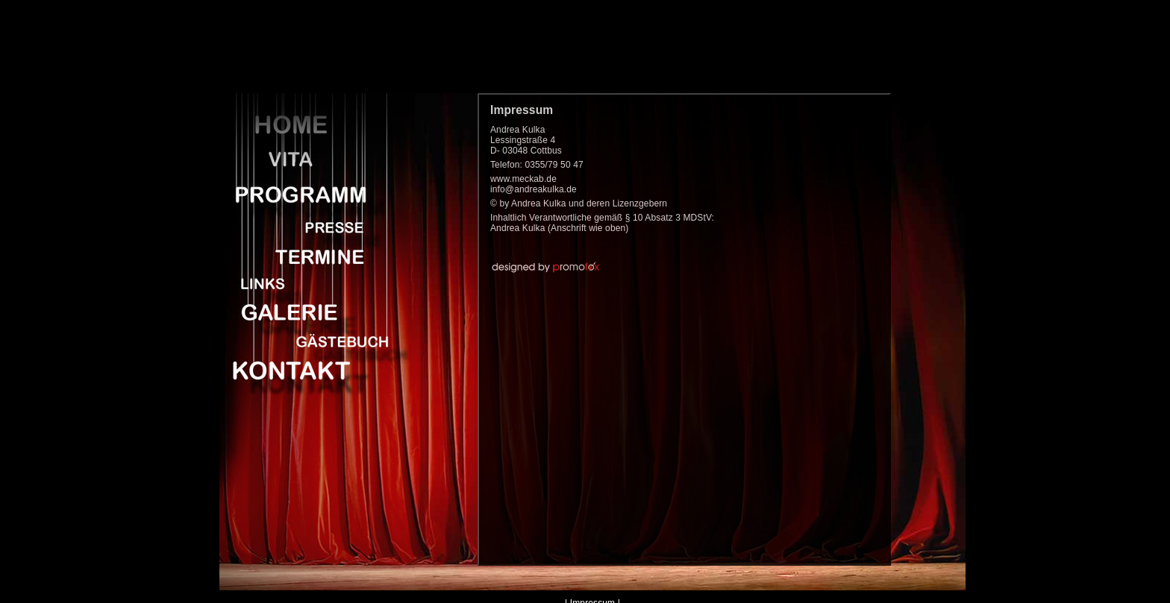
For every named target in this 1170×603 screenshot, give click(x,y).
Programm (308, 193)
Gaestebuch (308, 338)
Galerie (308, 309)
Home (308, 124)
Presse (308, 224)
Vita (308, 161)
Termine (308, 253)
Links (308, 282)
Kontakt (308, 369)
